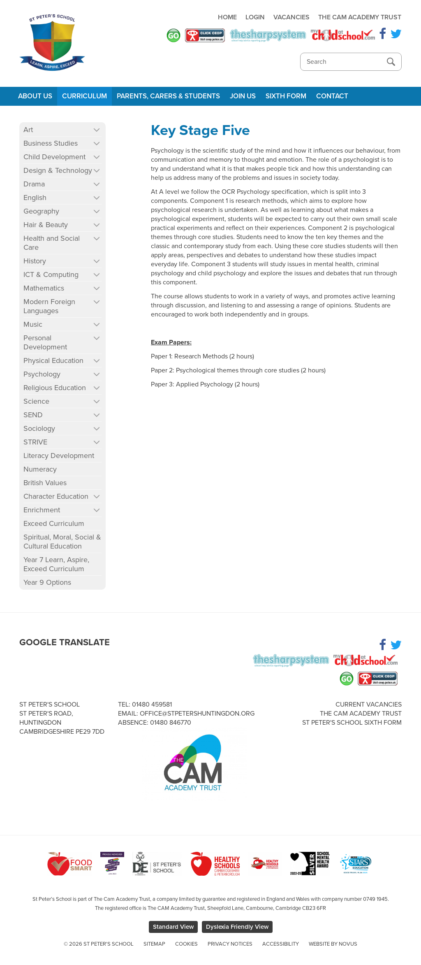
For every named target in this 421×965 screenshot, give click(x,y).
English (34, 197)
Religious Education (54, 387)
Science (36, 401)
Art (28, 129)
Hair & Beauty (45, 224)
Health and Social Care (51, 243)
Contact (332, 96)
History (34, 260)
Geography (41, 211)
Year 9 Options (47, 582)
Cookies (186, 944)
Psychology (41, 374)
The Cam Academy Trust (359, 17)
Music (32, 324)
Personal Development (45, 342)
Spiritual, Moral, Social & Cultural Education (62, 541)
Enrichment (41, 509)
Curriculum (84, 96)
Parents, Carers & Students (168, 96)
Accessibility (280, 944)
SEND (33, 414)
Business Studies (50, 143)
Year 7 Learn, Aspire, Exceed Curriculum (56, 564)
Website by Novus (333, 944)
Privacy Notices (230, 944)
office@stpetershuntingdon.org (197, 713)
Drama (34, 183)
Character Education (55, 496)
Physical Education (53, 360)
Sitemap (154, 944)
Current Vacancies (368, 704)
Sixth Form (286, 96)
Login (255, 17)
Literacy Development (58, 455)
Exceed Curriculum (53, 523)
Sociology (39, 428)
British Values (45, 482)
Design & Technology (57, 170)
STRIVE (35, 441)
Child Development (54, 156)
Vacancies (291, 17)
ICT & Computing (51, 274)
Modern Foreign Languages (49, 306)
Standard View (173, 926)
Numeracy (40, 469)
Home (227, 17)
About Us (35, 96)
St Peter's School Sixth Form (352, 723)
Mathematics (43, 288)
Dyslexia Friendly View (237, 926)
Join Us (243, 96)
